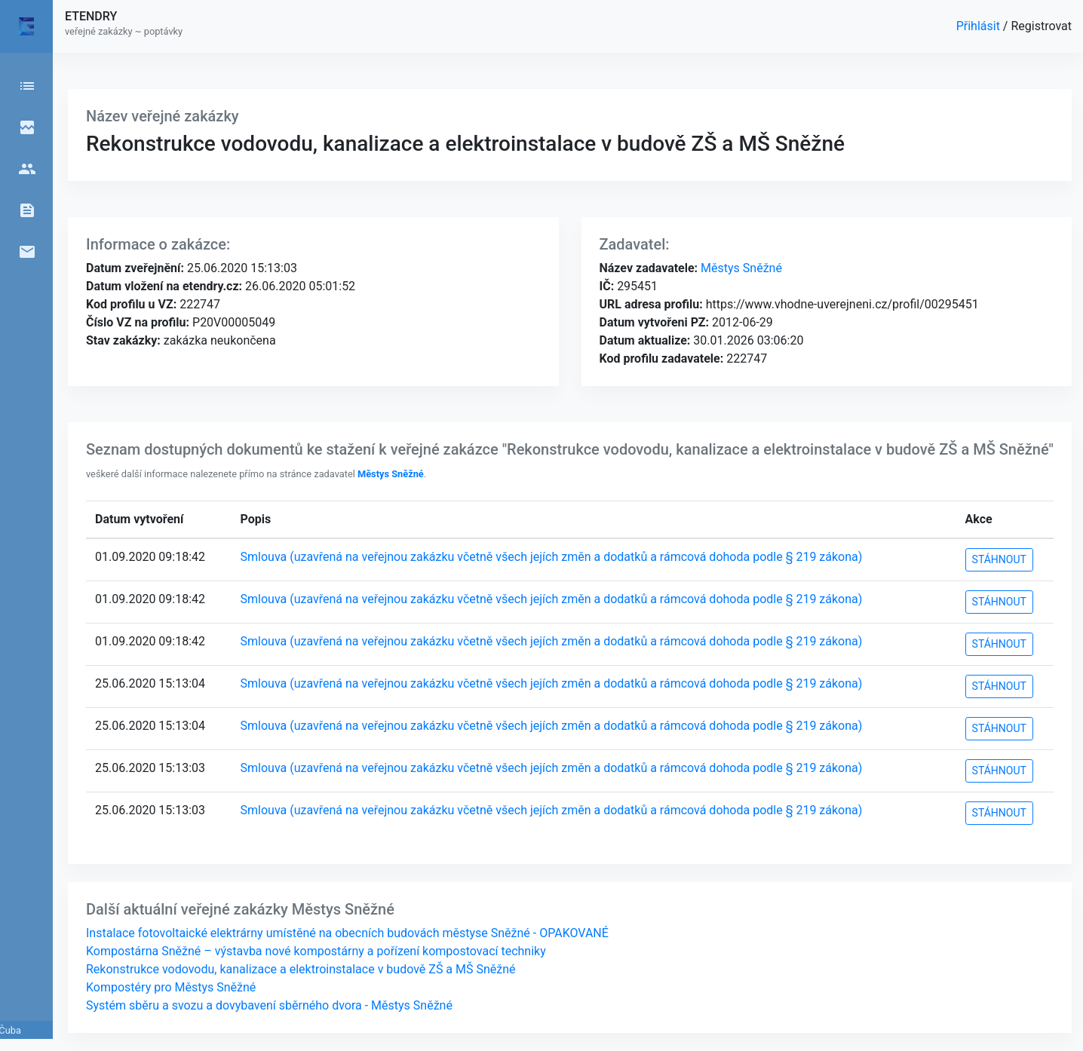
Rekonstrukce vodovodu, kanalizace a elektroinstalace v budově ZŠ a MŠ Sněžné (301, 969)
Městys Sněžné (740, 268)
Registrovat (1041, 26)
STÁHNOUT (999, 559)
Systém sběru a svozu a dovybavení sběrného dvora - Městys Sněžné (269, 1005)
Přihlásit (979, 26)
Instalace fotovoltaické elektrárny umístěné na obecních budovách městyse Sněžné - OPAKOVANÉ (347, 933)
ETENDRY (91, 16)
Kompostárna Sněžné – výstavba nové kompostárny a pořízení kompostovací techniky (316, 951)
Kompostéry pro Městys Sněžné (171, 987)
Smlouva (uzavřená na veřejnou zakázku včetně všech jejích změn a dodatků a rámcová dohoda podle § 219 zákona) (552, 557)
